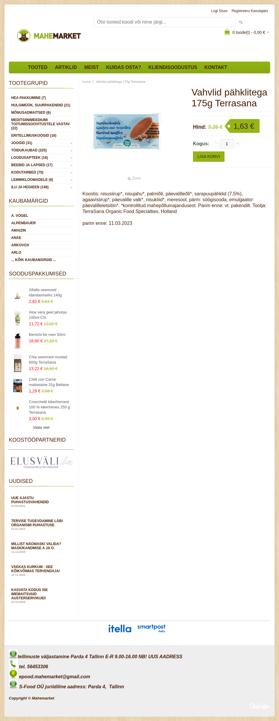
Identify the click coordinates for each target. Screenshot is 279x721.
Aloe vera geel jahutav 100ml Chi (48, 315)
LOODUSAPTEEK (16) (29, 158)
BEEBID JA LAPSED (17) (31, 165)
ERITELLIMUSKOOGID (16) (33, 135)
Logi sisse (219, 11)
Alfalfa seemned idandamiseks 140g (45, 292)
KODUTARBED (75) (27, 172)
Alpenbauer (23, 223)
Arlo (16, 252)
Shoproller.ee (260, 706)
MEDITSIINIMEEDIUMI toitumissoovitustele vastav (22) (40, 124)
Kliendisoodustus (172, 67)
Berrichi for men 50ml (47, 334)
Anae (16, 238)
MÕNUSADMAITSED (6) (31, 112)
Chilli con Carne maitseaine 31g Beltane (49, 382)
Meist (91, 67)
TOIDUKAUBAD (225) (29, 150)
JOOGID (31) (21, 143)
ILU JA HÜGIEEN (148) (30, 187)
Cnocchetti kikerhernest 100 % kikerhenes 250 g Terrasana (49, 407)
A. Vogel (19, 216)
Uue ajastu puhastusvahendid (41, 501)
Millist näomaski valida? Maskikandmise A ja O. (41, 547)
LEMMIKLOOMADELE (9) (32, 180)
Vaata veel (41, 427)
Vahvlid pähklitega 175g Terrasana (120, 81)
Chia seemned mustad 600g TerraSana (48, 359)
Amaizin (18, 230)
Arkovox (20, 245)
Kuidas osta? (123, 67)
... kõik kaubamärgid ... (33, 260)
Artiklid (66, 67)
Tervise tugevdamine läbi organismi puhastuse (41, 524)
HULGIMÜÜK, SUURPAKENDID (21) (40, 105)
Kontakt (215, 67)
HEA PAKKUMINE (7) (28, 98)
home (86, 81)
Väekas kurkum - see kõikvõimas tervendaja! (41, 570)
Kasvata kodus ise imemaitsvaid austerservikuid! (41, 595)
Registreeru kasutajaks (250, 11)
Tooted (37, 67)
